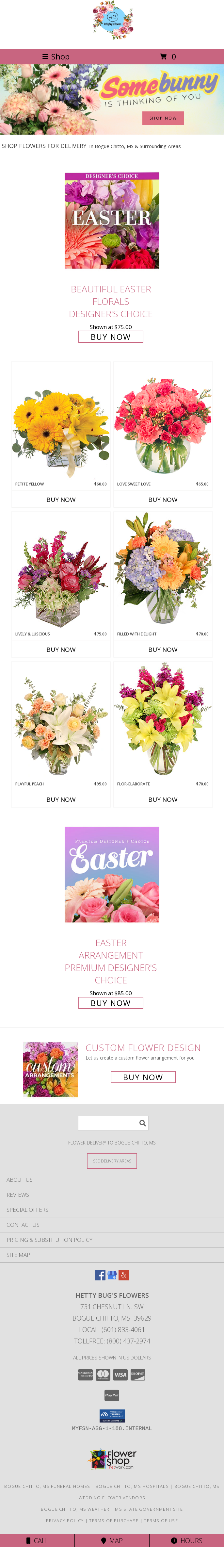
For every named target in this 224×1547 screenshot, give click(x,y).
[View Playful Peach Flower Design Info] (61, 721)
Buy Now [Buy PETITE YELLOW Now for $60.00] (61, 499)
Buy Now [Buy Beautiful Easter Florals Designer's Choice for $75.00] (111, 336)
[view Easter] (112, 133)
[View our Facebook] (100, 1278)
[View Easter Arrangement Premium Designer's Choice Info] (112, 874)
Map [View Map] (112, 1540)
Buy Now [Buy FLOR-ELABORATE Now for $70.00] (163, 799)
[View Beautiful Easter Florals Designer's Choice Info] (112, 221)
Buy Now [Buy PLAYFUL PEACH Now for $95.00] (61, 799)
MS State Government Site (149, 1509)
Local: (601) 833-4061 (112, 1329)
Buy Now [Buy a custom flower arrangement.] (143, 1077)
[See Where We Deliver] (112, 1161)
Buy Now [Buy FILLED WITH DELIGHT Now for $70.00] (163, 649)
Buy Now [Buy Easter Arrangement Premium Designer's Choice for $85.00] (111, 1002)
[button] (112, 1416)
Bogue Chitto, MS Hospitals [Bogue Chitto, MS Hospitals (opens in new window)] (132, 1486)
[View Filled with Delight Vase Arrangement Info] (163, 571)
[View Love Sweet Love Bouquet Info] (163, 421)
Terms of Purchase (113, 1520)
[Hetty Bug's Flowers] (112, 39)
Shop (56, 56)
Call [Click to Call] (37, 1540)
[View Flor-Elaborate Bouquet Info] (163, 721)
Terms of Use (161, 1520)
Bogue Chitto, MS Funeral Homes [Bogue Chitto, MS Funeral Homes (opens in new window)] (47, 1486)
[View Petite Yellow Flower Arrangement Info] (61, 421)
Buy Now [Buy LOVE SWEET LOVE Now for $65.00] (163, 499)
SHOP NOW (163, 118)
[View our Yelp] (124, 1278)
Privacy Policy (65, 1520)
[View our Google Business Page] (112, 1278)
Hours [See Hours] (186, 1540)
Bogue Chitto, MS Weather (75, 1509)
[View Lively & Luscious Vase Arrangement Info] (61, 571)
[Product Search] (113, 1123)
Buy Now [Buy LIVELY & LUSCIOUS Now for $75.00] (61, 649)
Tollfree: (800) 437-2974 (112, 1341)
